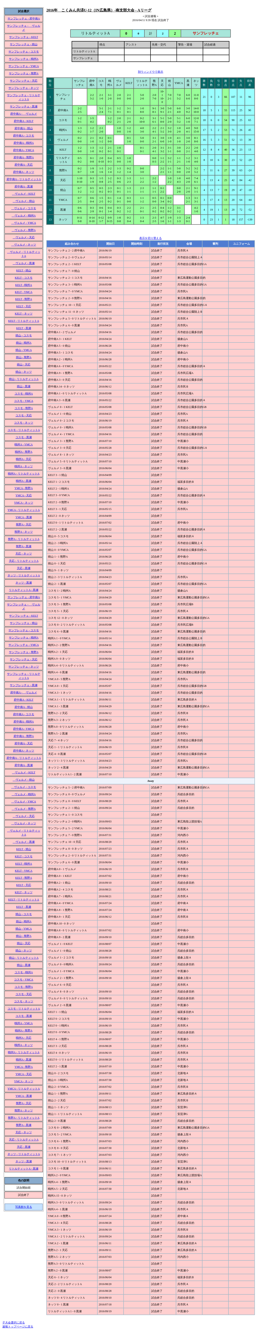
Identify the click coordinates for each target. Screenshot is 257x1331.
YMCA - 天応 (23, 495)
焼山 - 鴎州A (24, 342)
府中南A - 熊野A (24, 157)
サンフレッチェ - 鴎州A (24, 59)
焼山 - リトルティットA (24, 379)
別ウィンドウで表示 (150, 71)
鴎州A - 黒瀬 (23, 481)
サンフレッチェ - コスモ (23, 51)
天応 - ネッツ (23, 553)
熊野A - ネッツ (24, 531)
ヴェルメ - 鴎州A (24, 215)
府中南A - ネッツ (23, 172)
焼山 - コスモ (23, 335)
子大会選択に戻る (13, 1322)
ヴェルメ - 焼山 (24, 201)
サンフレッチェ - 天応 (23, 80)
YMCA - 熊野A (24, 488)
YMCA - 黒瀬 (23, 517)
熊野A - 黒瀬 (23, 546)
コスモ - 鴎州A (24, 393)
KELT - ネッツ (23, 313)
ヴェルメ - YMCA (23, 222)
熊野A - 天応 (23, 524)
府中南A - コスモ (23, 135)
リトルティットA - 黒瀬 (23, 590)
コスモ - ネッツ (23, 422)
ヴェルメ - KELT (23, 193)
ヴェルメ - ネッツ (23, 244)
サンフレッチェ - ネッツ (23, 88)
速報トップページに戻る (17, 1326)
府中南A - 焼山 (24, 128)
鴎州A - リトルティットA (24, 473)
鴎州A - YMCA (24, 444)
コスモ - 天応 (23, 415)
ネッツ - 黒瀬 (23, 582)
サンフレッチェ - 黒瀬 (23, 106)
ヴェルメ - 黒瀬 (24, 263)
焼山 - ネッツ (23, 371)
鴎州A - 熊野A (24, 451)
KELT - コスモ (23, 277)
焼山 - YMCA (23, 350)
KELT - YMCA (24, 292)
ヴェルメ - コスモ (23, 208)
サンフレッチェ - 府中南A (23, 18)
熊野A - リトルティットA (24, 539)
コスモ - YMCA (23, 401)
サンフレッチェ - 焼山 (23, 44)
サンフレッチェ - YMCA (23, 66)
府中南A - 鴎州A (24, 143)
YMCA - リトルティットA (23, 510)
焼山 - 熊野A (24, 357)
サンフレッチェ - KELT (23, 37)
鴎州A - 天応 (23, 459)
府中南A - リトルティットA (24, 179)
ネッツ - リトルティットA (23, 575)
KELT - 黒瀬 (23, 328)
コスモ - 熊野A (24, 408)
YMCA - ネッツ (23, 502)
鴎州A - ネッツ (24, 466)
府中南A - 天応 (24, 164)
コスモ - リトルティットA (23, 430)
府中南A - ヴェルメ (23, 113)
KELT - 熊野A (23, 299)
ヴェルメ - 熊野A (24, 230)
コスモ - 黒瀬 (23, 437)
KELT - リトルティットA (23, 321)
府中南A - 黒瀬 (24, 186)
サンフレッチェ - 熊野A (24, 73)
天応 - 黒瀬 (23, 568)
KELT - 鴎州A (23, 285)
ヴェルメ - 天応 (24, 237)
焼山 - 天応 (23, 364)
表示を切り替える (150, 238)
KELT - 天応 (23, 306)
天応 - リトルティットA (24, 561)
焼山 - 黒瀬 (23, 386)
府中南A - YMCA (23, 150)
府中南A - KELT (23, 121)
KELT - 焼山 (23, 270)
